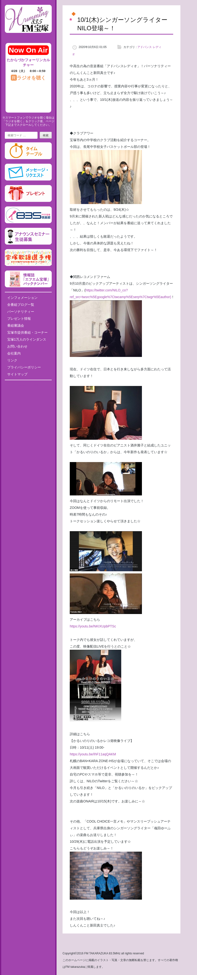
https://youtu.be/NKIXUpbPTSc (93, 626)
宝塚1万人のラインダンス (26, 339)
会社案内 (14, 353)
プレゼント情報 (19, 318)
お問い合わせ (17, 346)
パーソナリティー (20, 311)
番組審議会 (15, 325)
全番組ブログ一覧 (20, 305)
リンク (12, 360)
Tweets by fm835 (28, 385)
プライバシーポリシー (24, 367)
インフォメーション (22, 298)
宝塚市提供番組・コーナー (27, 332)
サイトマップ (17, 374)
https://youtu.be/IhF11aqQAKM (93, 754)
